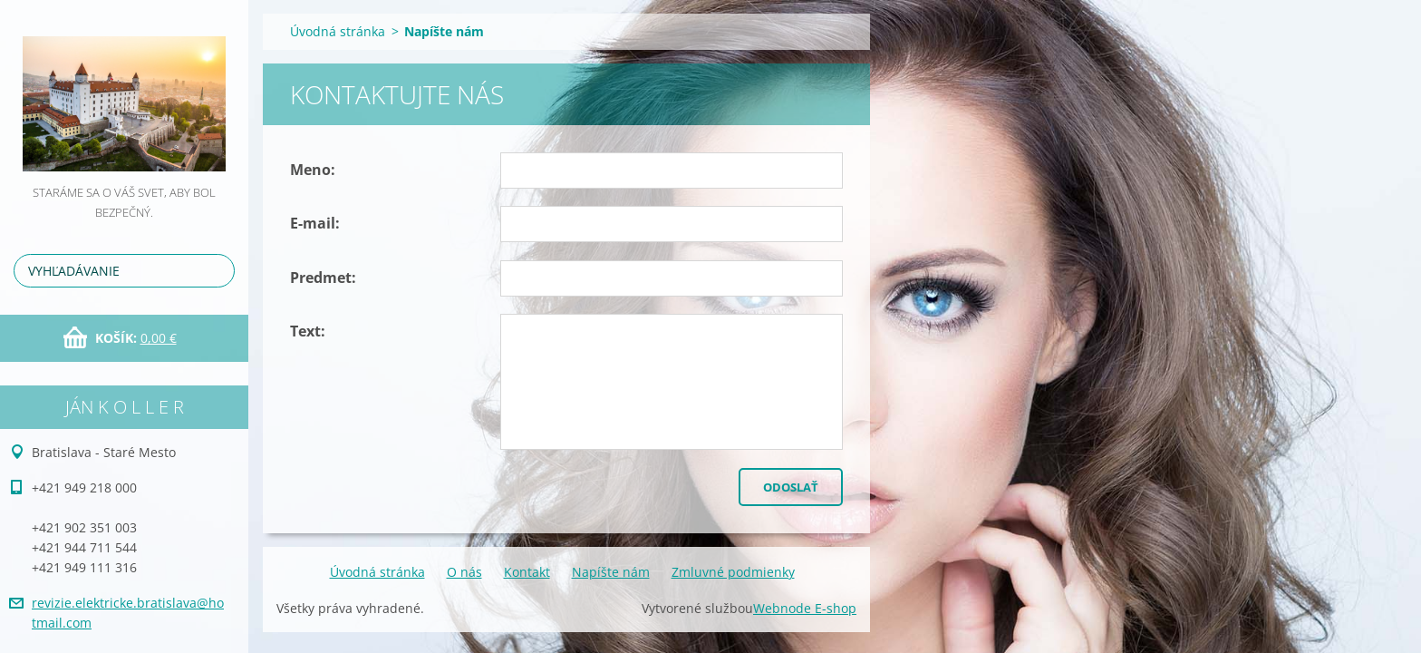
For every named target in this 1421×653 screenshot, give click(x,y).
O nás (464, 571)
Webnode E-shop (804, 608)
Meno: (312, 170)
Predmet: (323, 278)
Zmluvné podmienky (733, 571)
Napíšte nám (611, 571)
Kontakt (527, 571)
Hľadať (217, 270)
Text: (307, 331)
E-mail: (315, 223)
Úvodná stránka (337, 31)
